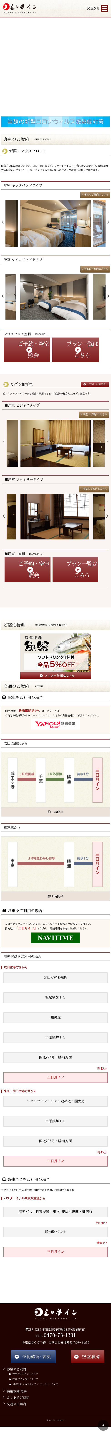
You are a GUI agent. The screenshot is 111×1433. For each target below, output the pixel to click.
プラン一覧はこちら (82, 349)
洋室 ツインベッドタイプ (23, 259)
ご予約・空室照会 (33, 349)
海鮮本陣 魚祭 (17, 1391)
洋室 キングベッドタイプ (23, 185)
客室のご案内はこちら (96, 195)
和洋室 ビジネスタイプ (22, 405)
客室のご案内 (16, 1369)
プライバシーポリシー (55, 1420)
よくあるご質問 (18, 1397)
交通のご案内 (16, 1404)
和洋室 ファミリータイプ (24, 479)
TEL (55, 1336)
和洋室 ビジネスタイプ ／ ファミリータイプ (35, 1384)
